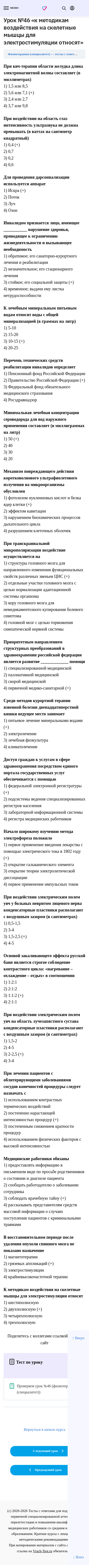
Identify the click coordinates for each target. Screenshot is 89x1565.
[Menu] (11, 8)
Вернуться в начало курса (44, 1430)
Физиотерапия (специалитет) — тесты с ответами (44, 54)
